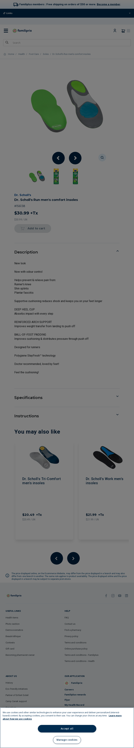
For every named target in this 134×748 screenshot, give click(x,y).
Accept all (67, 728)
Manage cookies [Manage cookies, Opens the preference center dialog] (67, 739)
